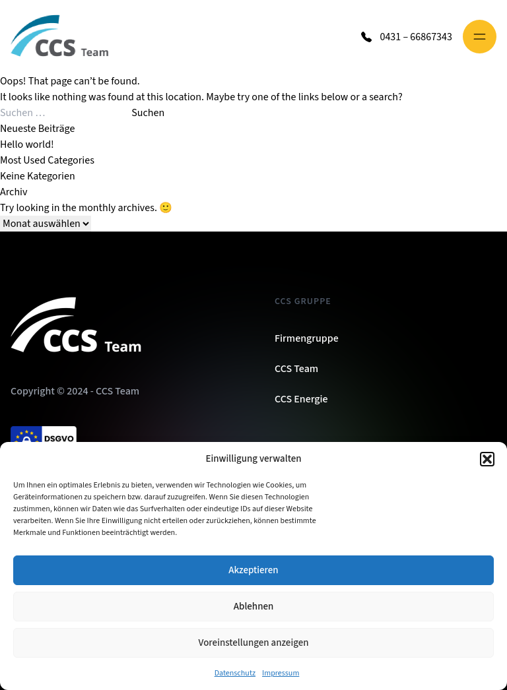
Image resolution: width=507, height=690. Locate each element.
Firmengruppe (307, 338)
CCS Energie (301, 399)
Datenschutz (235, 673)
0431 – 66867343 (416, 37)
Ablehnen (253, 606)
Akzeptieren (253, 570)
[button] (487, 459)
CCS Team (296, 368)
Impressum (280, 673)
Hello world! (27, 144)
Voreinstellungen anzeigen (254, 643)
